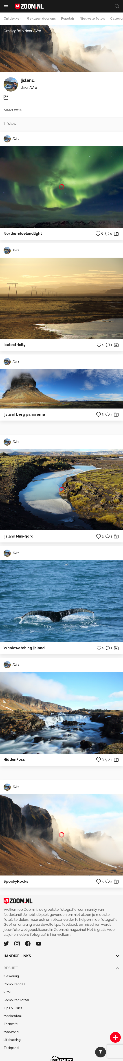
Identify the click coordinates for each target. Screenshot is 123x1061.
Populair (67, 18)
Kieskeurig (11, 976)
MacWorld (11, 1032)
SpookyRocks (16, 881)
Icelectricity (14, 345)
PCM (7, 992)
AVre (33, 87)
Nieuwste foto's (92, 18)
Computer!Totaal (16, 1000)
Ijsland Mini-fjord (18, 536)
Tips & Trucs (13, 1008)
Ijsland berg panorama (24, 414)
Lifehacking (12, 1040)
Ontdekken (13, 18)
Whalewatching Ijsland (24, 648)
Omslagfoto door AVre (22, 31)
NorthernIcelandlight (23, 233)
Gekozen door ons (41, 18)
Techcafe (11, 1024)
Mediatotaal (13, 1016)
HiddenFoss (14, 759)
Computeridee (15, 984)
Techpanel (11, 1048)
